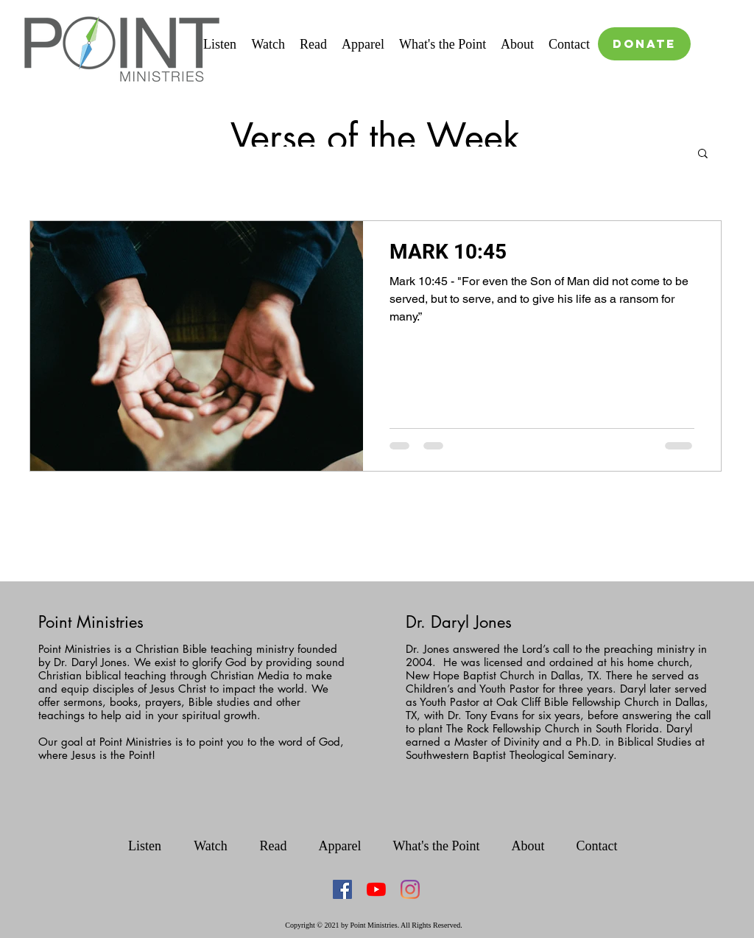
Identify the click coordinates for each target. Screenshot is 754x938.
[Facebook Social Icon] (342, 889)
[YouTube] (376, 889)
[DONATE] (644, 43)
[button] (703, 154)
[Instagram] (410, 889)
